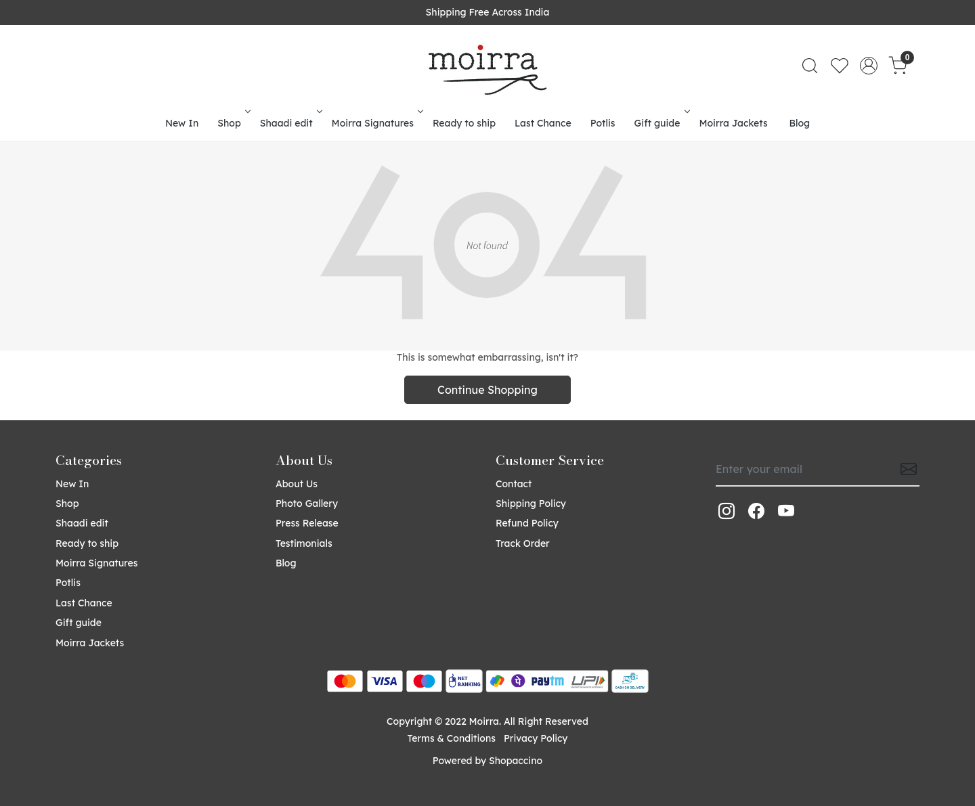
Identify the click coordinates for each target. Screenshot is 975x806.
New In (181, 123)
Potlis (602, 123)
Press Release (307, 523)
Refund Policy (527, 523)
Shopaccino (515, 761)
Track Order (523, 543)
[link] (810, 65)
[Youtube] (786, 511)
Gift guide (661, 123)
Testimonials (304, 543)
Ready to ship (464, 123)
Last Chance (543, 123)
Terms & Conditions (452, 738)
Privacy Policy (536, 738)
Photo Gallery (307, 503)
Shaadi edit (290, 123)
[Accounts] (868, 65)
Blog (799, 123)
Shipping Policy (531, 503)
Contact (514, 484)
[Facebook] (756, 511)
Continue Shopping (487, 390)
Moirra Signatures (376, 123)
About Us (297, 484)
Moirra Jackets (733, 123)
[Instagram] (726, 511)
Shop (232, 123)
